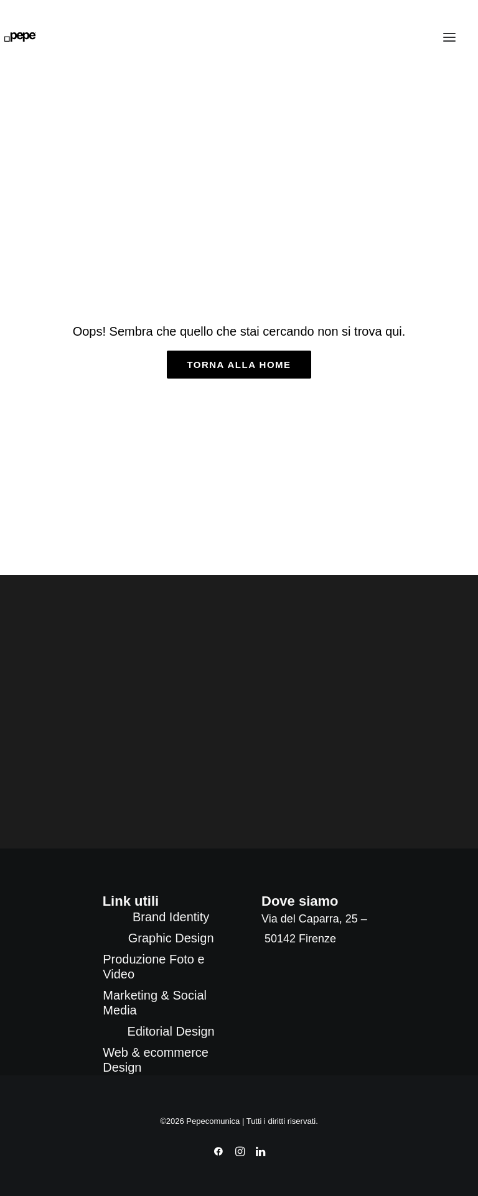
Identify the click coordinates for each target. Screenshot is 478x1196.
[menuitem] (170, 916)
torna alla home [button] (239, 364)
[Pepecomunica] (20, 37)
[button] (449, 37)
